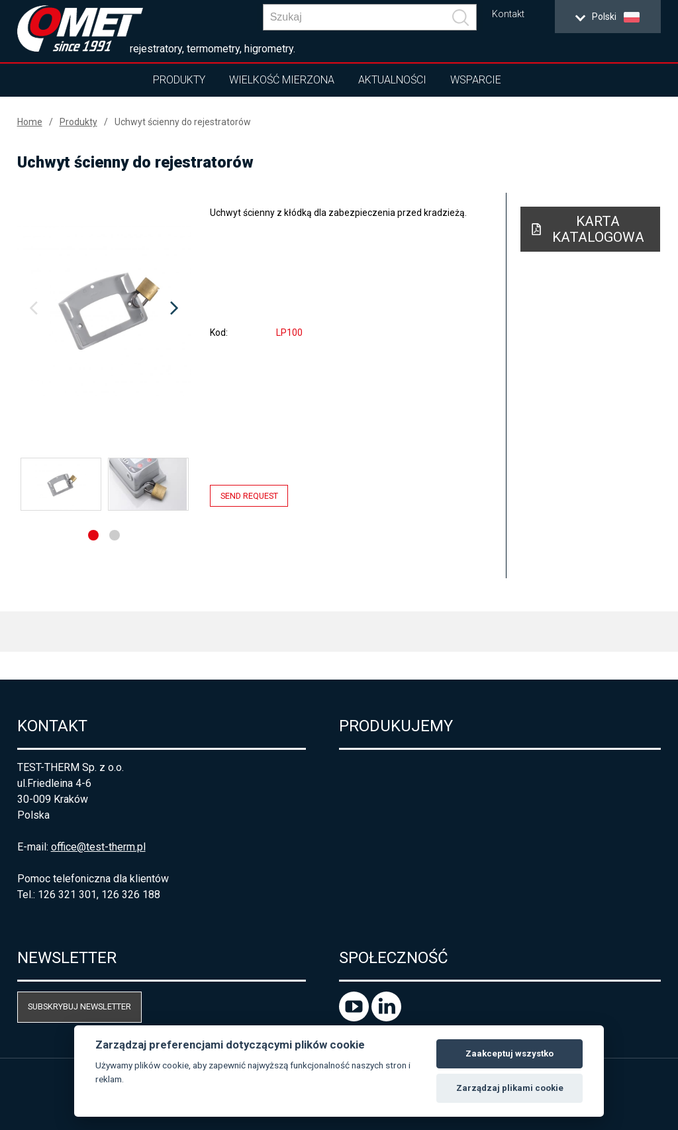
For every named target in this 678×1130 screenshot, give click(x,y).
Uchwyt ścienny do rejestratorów (183, 122)
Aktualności (392, 80)
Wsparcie (475, 80)
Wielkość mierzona (281, 80)
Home (29, 122)
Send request (249, 496)
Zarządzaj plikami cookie (509, 1088)
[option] (104, 309)
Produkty (179, 80)
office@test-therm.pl (98, 847)
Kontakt (508, 14)
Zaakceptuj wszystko (509, 1053)
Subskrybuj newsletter (79, 1006)
